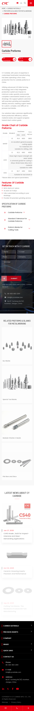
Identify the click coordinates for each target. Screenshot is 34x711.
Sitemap (5, 702)
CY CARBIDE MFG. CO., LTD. (21, 697)
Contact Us (8, 657)
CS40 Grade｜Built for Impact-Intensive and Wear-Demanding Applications (16, 537)
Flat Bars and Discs (10, 477)
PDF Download (9, 59)
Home (3, 8)
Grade (6, 644)
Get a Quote (25, 59)
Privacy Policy (16, 702)
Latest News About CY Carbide (17, 495)
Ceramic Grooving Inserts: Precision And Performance (15, 573)
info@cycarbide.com (15, 297)
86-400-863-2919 (14, 294)
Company (7, 638)
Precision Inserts (10, 632)
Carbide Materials (14, 8)
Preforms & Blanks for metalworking (18, 11)
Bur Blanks (6, 361)
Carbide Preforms (10, 14)
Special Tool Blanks (10, 400)
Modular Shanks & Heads (12, 439)
